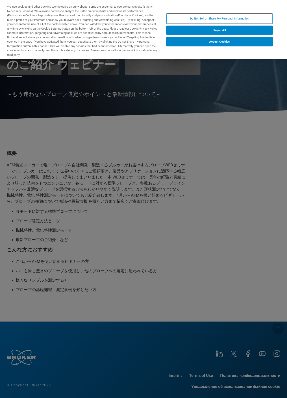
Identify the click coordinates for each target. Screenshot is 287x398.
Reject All (219, 30)
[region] (143, 29)
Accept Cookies (219, 41)
